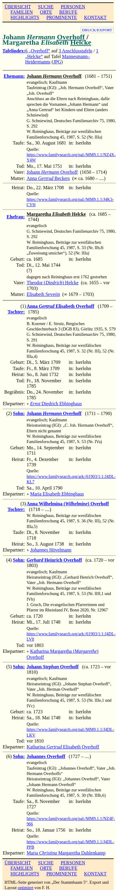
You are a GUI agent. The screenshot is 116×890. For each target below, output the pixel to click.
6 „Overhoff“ (37, 50)
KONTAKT (95, 17)
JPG (57, 61)
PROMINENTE (61, 17)
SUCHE (45, 6)
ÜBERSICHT (17, 6)
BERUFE (68, 12)
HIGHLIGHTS (24, 17)
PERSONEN (73, 6)
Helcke (80, 42)
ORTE (46, 12)
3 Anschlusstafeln (75, 50)
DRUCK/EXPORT (97, 30)
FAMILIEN (21, 12)
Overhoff (71, 37)
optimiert (26, 885)
